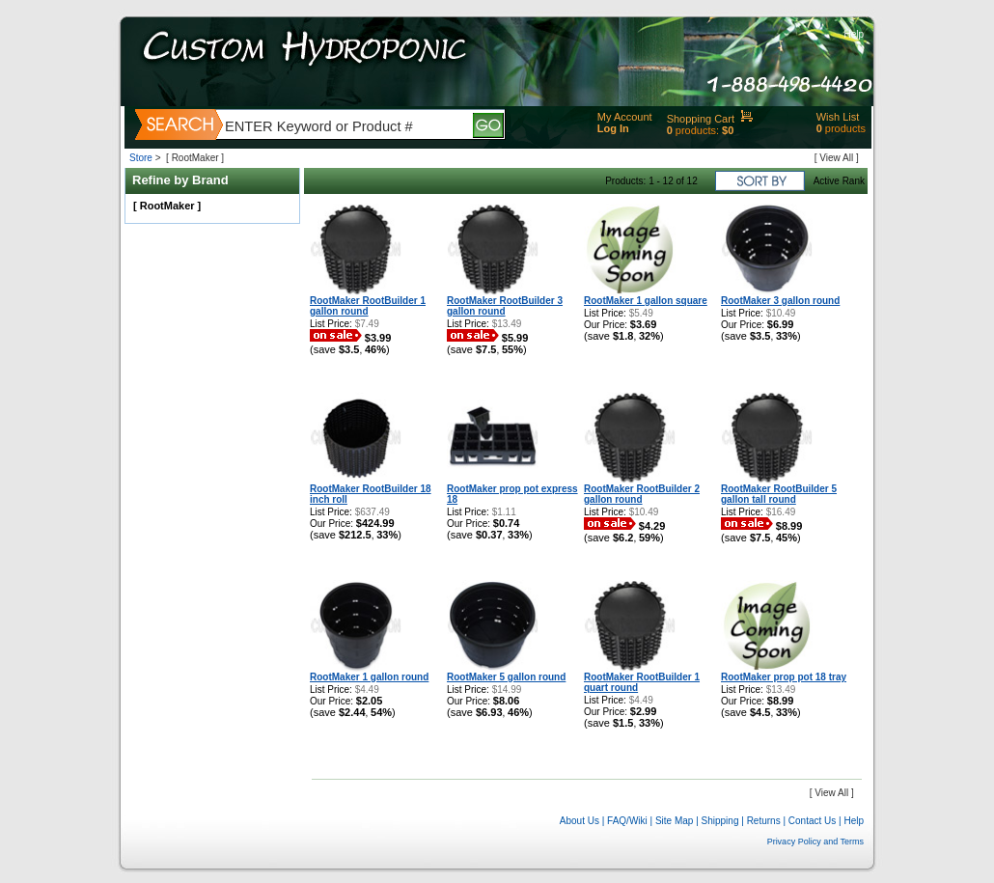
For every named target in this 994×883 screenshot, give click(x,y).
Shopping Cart (700, 118)
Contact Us (812, 820)
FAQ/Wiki (627, 820)
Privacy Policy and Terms (815, 841)
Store (140, 157)
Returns (764, 820)
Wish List (838, 117)
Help (853, 34)
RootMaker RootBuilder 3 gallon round (505, 306)
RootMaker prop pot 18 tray (783, 677)
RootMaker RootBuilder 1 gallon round (368, 306)
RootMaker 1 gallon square (645, 300)
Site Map (674, 820)
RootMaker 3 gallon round (780, 300)
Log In (613, 128)
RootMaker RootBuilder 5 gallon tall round (779, 494)
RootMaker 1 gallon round (369, 677)
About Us (579, 820)
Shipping (720, 820)
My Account (624, 117)
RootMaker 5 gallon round (506, 677)
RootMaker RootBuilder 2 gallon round (642, 494)
